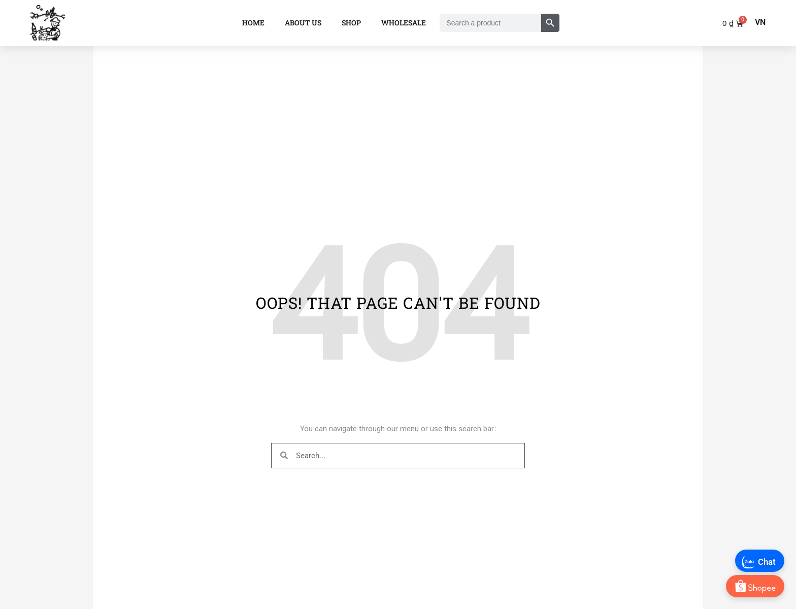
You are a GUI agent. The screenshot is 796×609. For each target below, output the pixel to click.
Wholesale (403, 22)
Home (253, 22)
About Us (303, 22)
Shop (351, 22)
